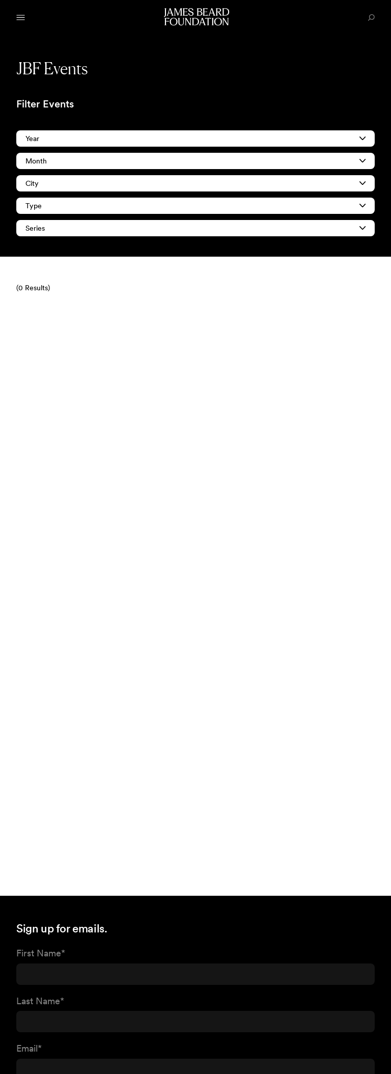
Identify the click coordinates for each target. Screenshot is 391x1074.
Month (195, 161)
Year (195, 138)
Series (195, 228)
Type (195, 206)
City (195, 183)
